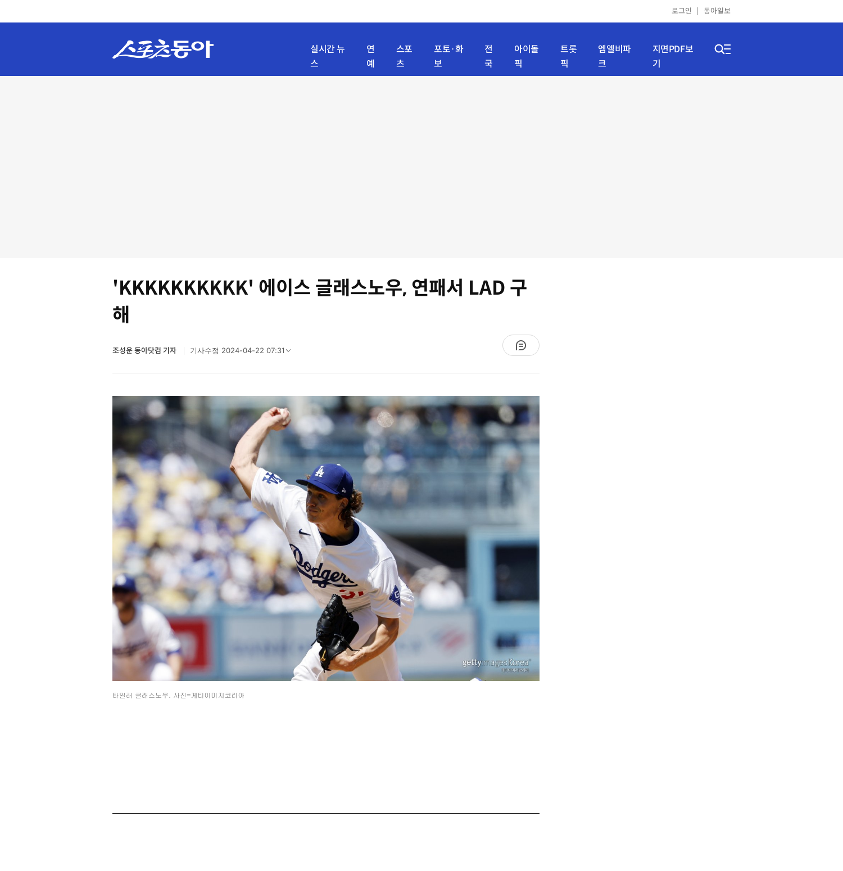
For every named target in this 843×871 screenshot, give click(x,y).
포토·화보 (448, 56)
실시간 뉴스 (327, 56)
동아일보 (717, 11)
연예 (370, 56)
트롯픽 (568, 56)
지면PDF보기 (673, 56)
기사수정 (244, 353)
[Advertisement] (421, 166)
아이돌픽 (526, 56)
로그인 (682, 11)
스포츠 (404, 56)
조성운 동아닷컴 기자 (145, 350)
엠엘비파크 (614, 56)
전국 (488, 56)
